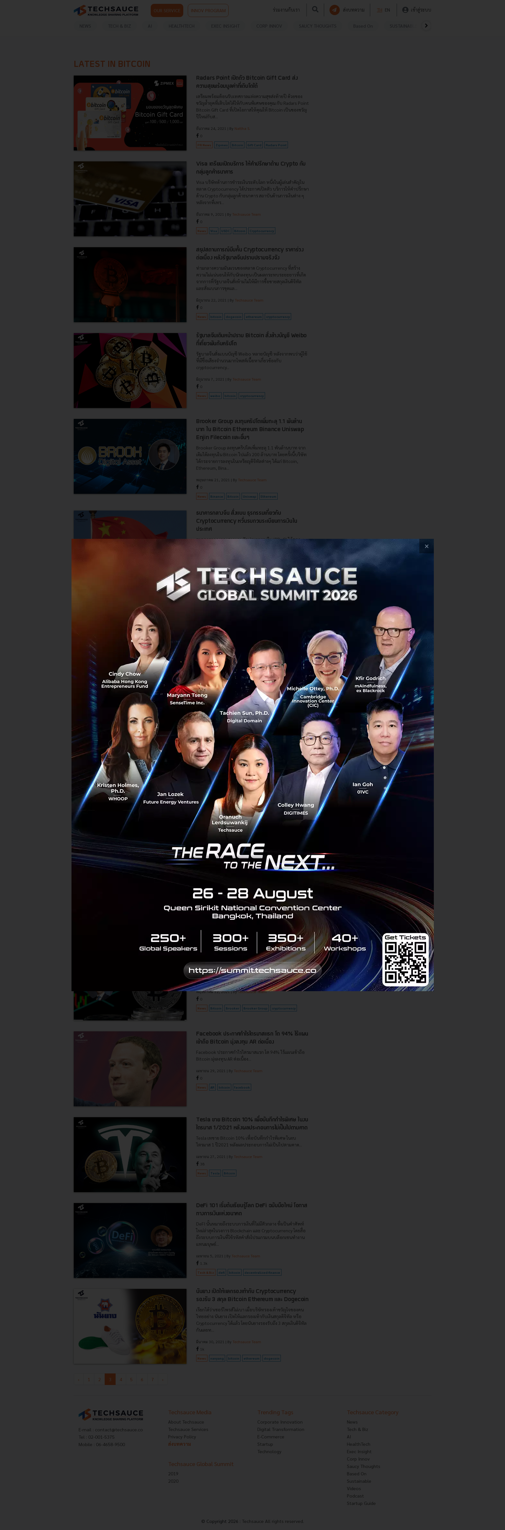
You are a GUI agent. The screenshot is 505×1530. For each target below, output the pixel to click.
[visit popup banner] (252, 765)
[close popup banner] (426, 546)
